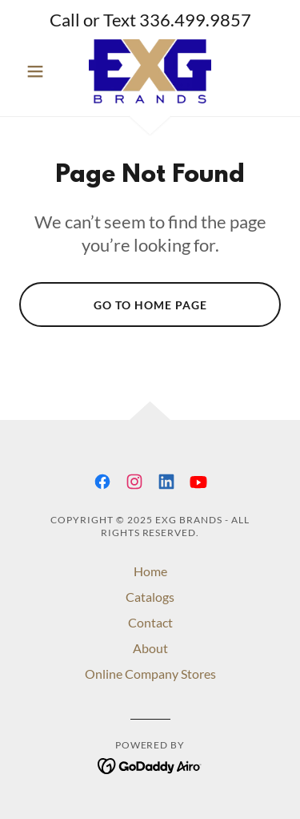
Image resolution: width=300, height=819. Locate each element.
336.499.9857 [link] (195, 19)
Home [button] (150, 571)
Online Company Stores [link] (150, 673)
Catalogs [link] (150, 596)
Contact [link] (150, 622)
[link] (149, 71)
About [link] (150, 648)
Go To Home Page (150, 305)
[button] (38, 71)
